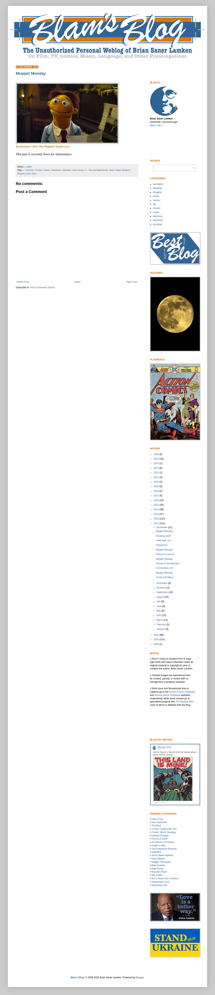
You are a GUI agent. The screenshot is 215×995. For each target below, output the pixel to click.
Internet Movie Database (167, 695)
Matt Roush (157, 868)
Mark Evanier (158, 865)
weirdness (158, 220)
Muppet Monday (164, 531)
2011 (157, 523)
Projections (161, 545)
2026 (157, 454)
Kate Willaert (158, 858)
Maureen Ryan (159, 871)
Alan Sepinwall (159, 822)
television (158, 216)
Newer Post (23, 282)
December (162, 527)
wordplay (157, 224)
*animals (29, 170)
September (162, 592)
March (160, 620)
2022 (157, 472)
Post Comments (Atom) (42, 287)
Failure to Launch (165, 554)
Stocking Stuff (163, 536)
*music (46, 170)
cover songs (77, 170)
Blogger (140, 977)
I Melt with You (163, 540)
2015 (157, 505)
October (160, 587)
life (154, 204)
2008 (157, 644)
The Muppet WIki (184, 701)
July (158, 601)
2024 (157, 463)
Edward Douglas (160, 835)
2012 (157, 518)
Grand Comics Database (182, 691)
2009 (157, 639)
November (162, 583)
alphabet (67, 170)
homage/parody (100, 170)
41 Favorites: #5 (164, 568)
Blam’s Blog (158, 658)
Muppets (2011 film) (26, 173)
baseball (157, 188)
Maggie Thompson (161, 862)
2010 (157, 635)
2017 (157, 495)
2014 (157, 509)
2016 (157, 500)
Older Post (131, 282)
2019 (157, 486)
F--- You (88, 170)
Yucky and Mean (164, 577)
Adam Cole (157, 819)
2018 (157, 491)
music (156, 212)
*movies (38, 170)
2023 (157, 468)
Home (77, 282)
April (159, 615)
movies (156, 208)
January (160, 629)
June (159, 606)
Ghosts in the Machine (167, 563)
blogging (157, 192)
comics (156, 200)
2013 (157, 514)
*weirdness (56, 170)
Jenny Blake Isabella (162, 855)
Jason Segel (115, 170)
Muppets (126, 170)
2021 (157, 477)
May (159, 610)
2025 (157, 458)
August (160, 597)
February (161, 624)
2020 (157, 481)
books (156, 196)
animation (158, 184)
